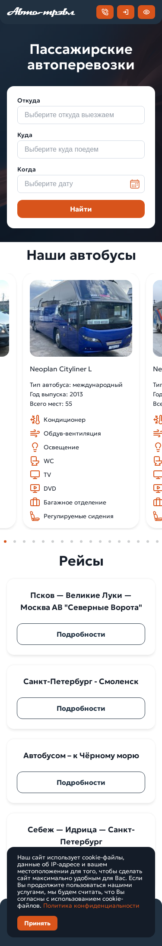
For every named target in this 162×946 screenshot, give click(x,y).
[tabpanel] (81, 400)
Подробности (81, 634)
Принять (37, 923)
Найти (81, 209)
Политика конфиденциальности (91, 905)
